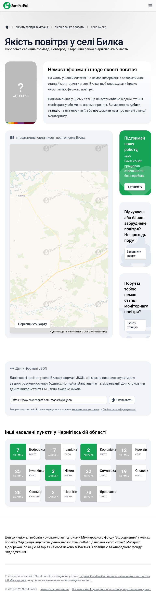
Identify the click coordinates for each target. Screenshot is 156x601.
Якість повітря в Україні (32, 27)
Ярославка (108, 491)
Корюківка (108, 449)
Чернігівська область (69, 27)
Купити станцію (135, 325)
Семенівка (108, 470)
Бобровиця (37, 449)
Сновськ (141, 470)
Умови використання (54, 589)
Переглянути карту (32, 324)
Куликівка (36, 470)
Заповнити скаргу (135, 253)
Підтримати (134, 186)
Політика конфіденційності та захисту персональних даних (111, 589)
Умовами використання (85, 409)
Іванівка (71, 449)
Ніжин (69, 470)
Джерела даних (59, 332)
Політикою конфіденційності (119, 409)
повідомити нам (105, 110)
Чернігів (71, 491)
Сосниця (35, 491)
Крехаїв (141, 449)
